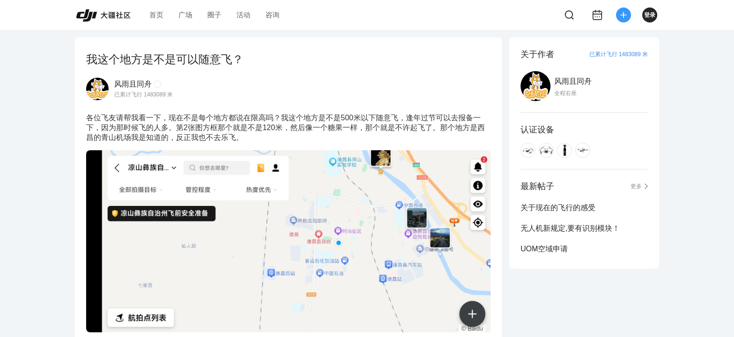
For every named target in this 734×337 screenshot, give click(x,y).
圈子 (214, 15)
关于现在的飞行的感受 (558, 208)
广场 (185, 15)
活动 (243, 15)
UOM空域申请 (544, 249)
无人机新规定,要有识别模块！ (570, 228)
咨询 (272, 15)
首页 (156, 15)
